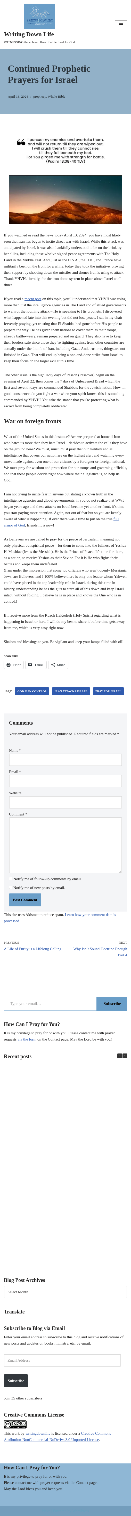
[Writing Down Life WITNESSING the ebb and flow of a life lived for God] (39, 24)
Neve (46, 1511)
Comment (18, 814)
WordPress (80, 1511)
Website (15, 793)
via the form (27, 1039)
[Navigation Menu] (121, 24)
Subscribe (112, 1003)
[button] (124, 1055)
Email (15, 772)
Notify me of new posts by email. (39, 888)
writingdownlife (38, 1433)
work (16, 1433)
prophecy (39, 96)
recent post (32, 299)
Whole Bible (57, 96)
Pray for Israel (108, 691)
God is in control (32, 691)
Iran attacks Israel (70, 691)
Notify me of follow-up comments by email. (47, 879)
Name (15, 750)
